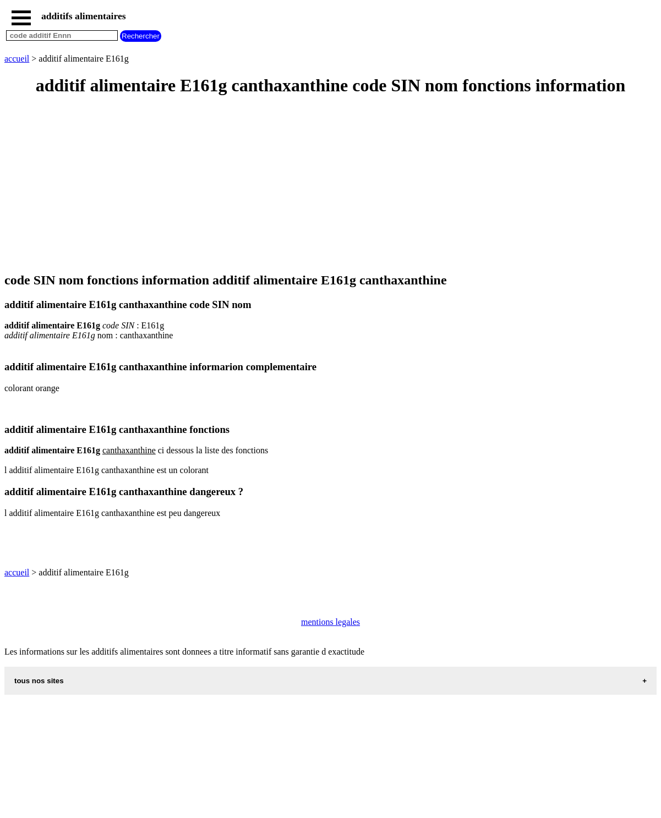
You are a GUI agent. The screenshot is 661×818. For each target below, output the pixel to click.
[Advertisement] (330, 185)
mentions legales (330, 622)
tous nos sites (39, 681)
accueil (16, 58)
